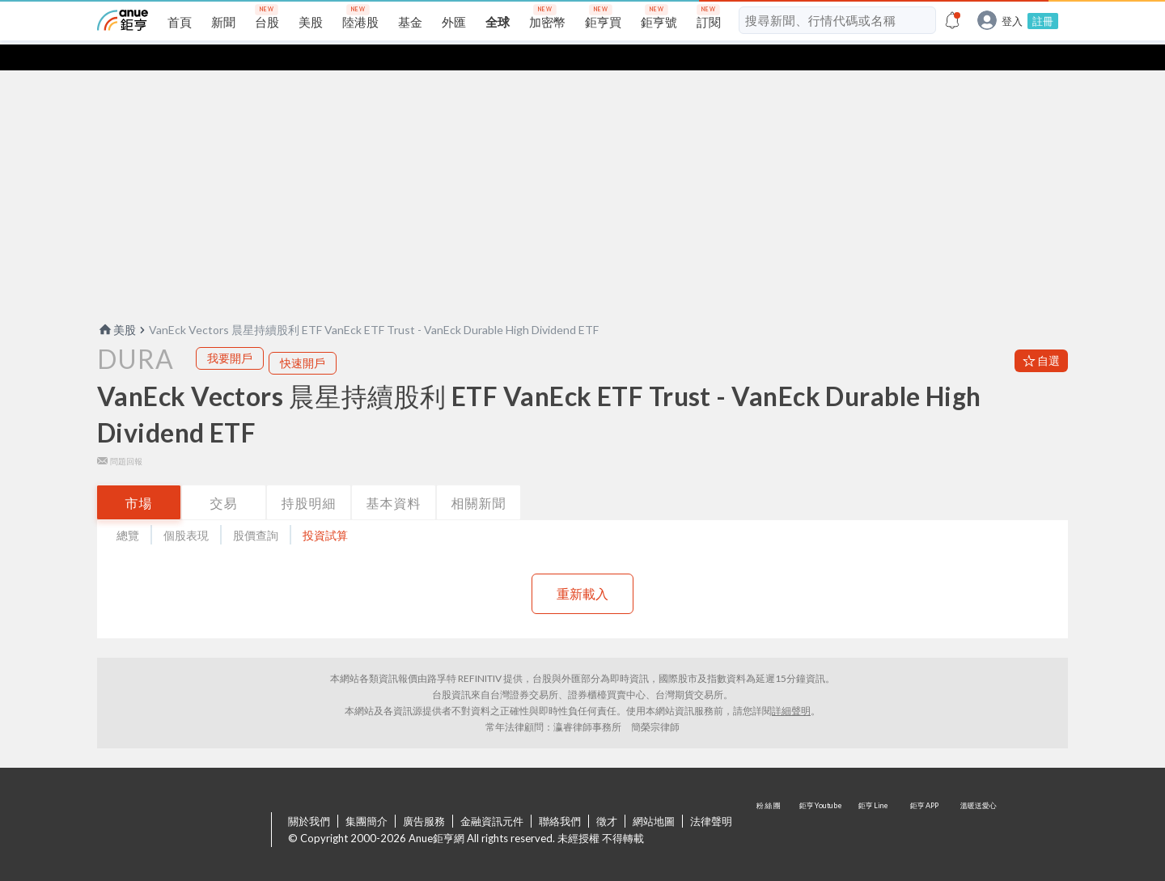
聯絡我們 (560, 795)
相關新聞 (478, 477)
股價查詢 (255, 509)
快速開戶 (302, 337)
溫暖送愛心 (977, 805)
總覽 (127, 509)
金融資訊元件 (491, 795)
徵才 (606, 795)
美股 (116, 304)
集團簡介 (366, 795)
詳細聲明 (791, 685)
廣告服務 (424, 795)
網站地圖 (654, 795)
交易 (224, 477)
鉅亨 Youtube (822, 805)
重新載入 (582, 567)
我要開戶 (229, 332)
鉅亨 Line (874, 805)
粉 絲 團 (770, 805)
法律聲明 (711, 795)
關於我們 (309, 795)
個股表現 (186, 509)
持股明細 (309, 477)
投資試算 (325, 509)
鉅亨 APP (925, 805)
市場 (139, 477)
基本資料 (394, 477)
